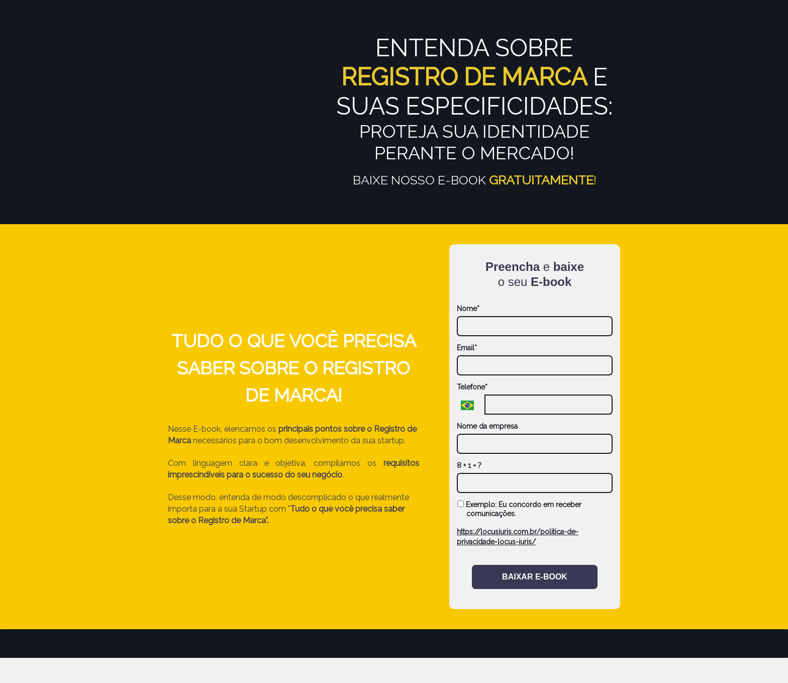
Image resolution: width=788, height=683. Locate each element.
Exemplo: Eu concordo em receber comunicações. (519, 509)
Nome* (468, 309)
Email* (467, 348)
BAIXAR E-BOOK (534, 576)
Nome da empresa (487, 426)
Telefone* (472, 387)
